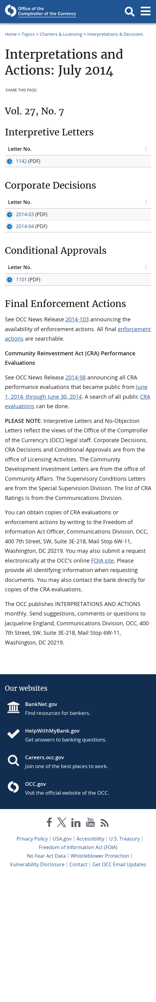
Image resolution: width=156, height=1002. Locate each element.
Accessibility (90, 963)
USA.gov (62, 963)
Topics (28, 34)
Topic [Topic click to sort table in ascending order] (43, 151)
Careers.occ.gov (44, 882)
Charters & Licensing (61, 34)
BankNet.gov (41, 828)
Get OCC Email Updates (119, 989)
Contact (78, 989)
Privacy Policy (32, 963)
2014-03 (17, 252)
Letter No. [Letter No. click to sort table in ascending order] (15, 152)
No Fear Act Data (46, 980)
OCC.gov (35, 908)
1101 (13, 370)
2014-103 (77, 444)
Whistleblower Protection (100, 980)
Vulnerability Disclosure (37, 989)
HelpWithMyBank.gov (52, 855)
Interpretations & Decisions (115, 34)
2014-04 (17, 284)
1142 (13, 166)
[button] (130, 11)
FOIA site (102, 685)
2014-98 (75, 502)
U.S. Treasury (124, 963)
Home (11, 34)
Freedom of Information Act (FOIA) (78, 972)
